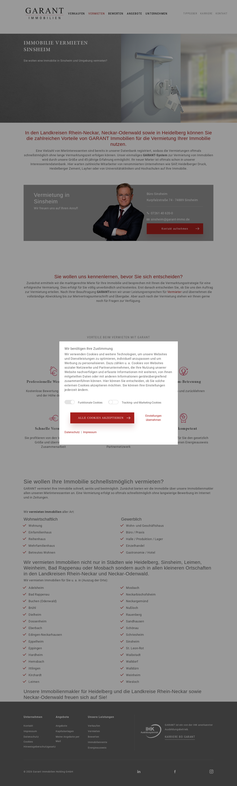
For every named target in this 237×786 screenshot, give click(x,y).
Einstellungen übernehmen (153, 417)
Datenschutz (72, 432)
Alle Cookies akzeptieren (102, 417)
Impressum (90, 432)
